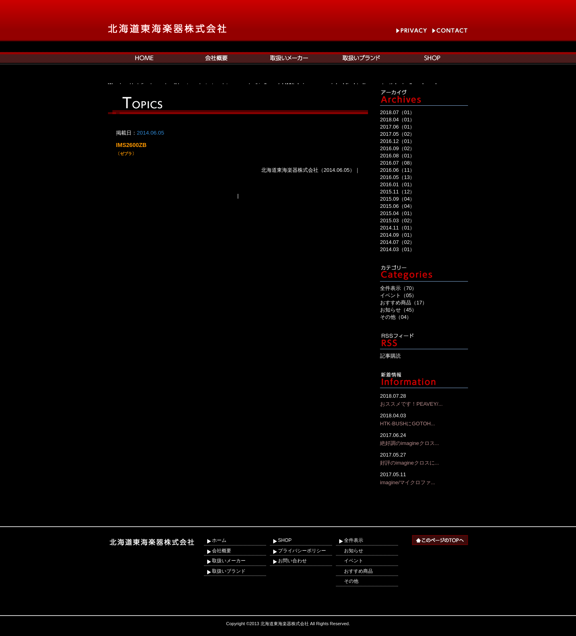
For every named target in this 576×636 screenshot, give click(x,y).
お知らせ (353, 550)
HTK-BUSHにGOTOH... (424, 419)
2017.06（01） (397, 126)
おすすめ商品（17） (403, 302)
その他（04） (396, 317)
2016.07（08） (397, 162)
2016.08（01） (397, 155)
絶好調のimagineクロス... (424, 438)
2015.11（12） (397, 191)
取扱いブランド (229, 571)
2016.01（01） (397, 184)
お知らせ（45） (398, 309)
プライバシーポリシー (302, 550)
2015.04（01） (397, 213)
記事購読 (390, 355)
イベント (353, 561)
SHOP (285, 540)
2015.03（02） (397, 220)
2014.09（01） (397, 234)
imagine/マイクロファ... (424, 478)
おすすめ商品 (358, 571)
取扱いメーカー (229, 561)
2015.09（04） (397, 198)
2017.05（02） (397, 134)
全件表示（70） (398, 288)
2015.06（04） (397, 206)
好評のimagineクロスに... (424, 458)
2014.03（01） (397, 249)
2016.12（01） (397, 141)
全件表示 (353, 540)
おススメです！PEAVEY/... (424, 399)
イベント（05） (398, 295)
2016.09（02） (397, 148)
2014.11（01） (397, 227)
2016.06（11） (397, 170)
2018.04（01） (397, 119)
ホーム (219, 540)
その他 (351, 581)
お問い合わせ (292, 561)
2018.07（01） (397, 112)
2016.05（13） (397, 177)
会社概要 (221, 550)
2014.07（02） (397, 242)
